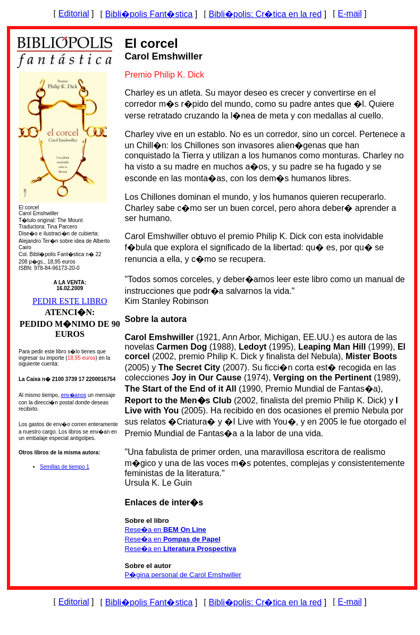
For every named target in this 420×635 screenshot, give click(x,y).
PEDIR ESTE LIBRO (69, 301)
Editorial (73, 13)
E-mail (350, 13)
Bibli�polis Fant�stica (149, 14)
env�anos (73, 395)
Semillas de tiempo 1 (64, 467)
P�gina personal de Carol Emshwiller (183, 575)
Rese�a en (165, 530)
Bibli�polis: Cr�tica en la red (265, 14)
